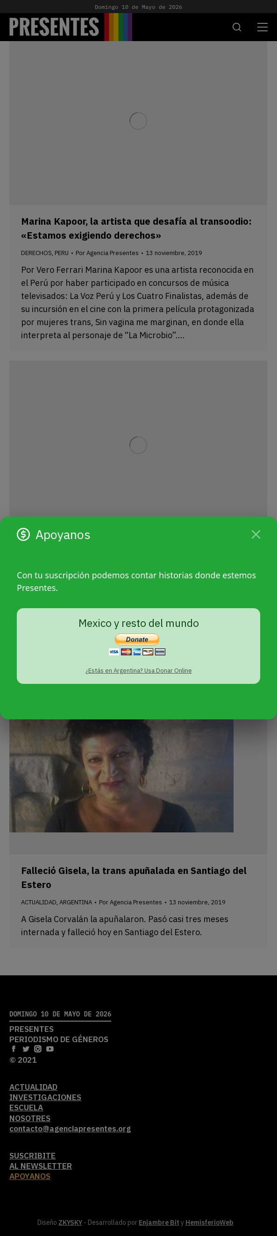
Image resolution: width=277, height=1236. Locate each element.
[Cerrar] (256, 534)
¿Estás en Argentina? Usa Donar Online (138, 671)
